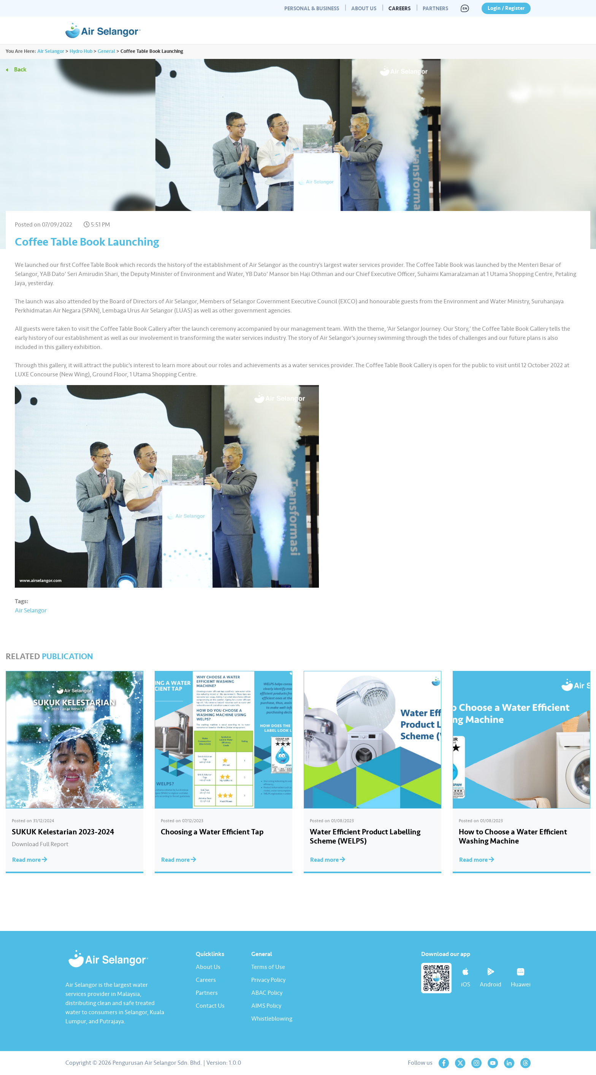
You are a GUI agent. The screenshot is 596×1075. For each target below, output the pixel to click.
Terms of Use (268, 967)
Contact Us (210, 1006)
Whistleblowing (271, 1019)
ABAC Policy (266, 993)
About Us (363, 8)
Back (20, 69)
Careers (399, 8)
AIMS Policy (266, 1006)
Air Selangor (31, 610)
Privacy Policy (268, 980)
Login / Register (506, 8)
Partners (435, 8)
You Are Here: (21, 51)
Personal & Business (311, 8)
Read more (29, 860)
